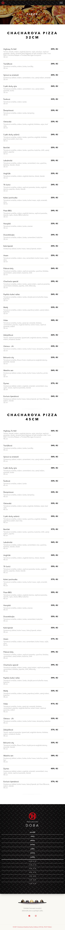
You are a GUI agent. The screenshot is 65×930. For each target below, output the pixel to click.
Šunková (6, 99)
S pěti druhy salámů (11, 135)
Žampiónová (8, 110)
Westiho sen (8, 370)
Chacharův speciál (10, 281)
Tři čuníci (6, 185)
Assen (5, 255)
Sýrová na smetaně (11, 75)
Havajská (7, 224)
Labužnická (7, 161)
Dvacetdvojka (8, 235)
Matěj (5, 307)
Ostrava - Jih (8, 346)
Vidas (5, 320)
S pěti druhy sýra (10, 86)
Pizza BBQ (7, 211)
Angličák (6, 173)
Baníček (6, 148)
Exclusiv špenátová (11, 396)
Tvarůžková (7, 64)
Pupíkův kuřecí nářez (11, 294)
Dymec (6, 383)
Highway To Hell (9, 49)
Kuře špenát (8, 246)
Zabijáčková (8, 335)
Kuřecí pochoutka (10, 198)
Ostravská (7, 122)
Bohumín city (8, 357)
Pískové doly (8, 268)
